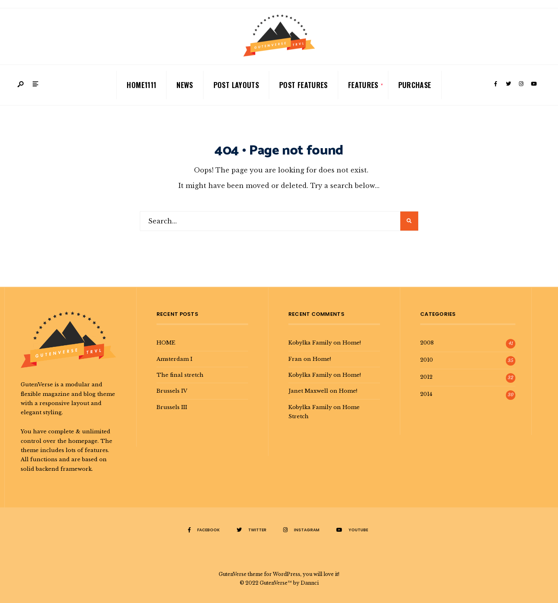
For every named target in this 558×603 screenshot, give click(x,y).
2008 (427, 342)
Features (363, 85)
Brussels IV (172, 391)
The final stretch (180, 375)
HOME (166, 342)
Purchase (414, 85)
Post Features (303, 85)
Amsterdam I (174, 359)
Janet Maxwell (308, 391)
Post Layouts (236, 85)
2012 (426, 377)
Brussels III (172, 407)
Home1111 (141, 85)
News (184, 85)
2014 (426, 394)
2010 (426, 359)
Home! (352, 342)
